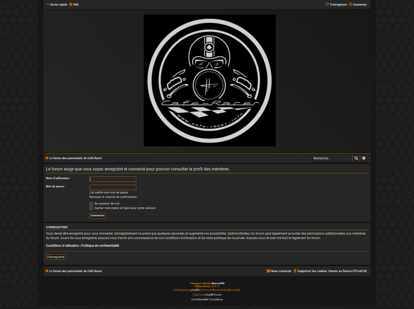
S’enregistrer (55, 257)
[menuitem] (74, 5)
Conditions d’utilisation (62, 246)
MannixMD (218, 283)
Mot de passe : (55, 186)
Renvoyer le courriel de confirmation (113, 197)
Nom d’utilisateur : (58, 178)
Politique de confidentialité (100, 246)
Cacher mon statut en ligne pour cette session (123, 208)
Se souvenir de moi (105, 203)
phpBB (195, 289)
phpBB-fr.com (213, 294)
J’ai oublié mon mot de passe (109, 192)
